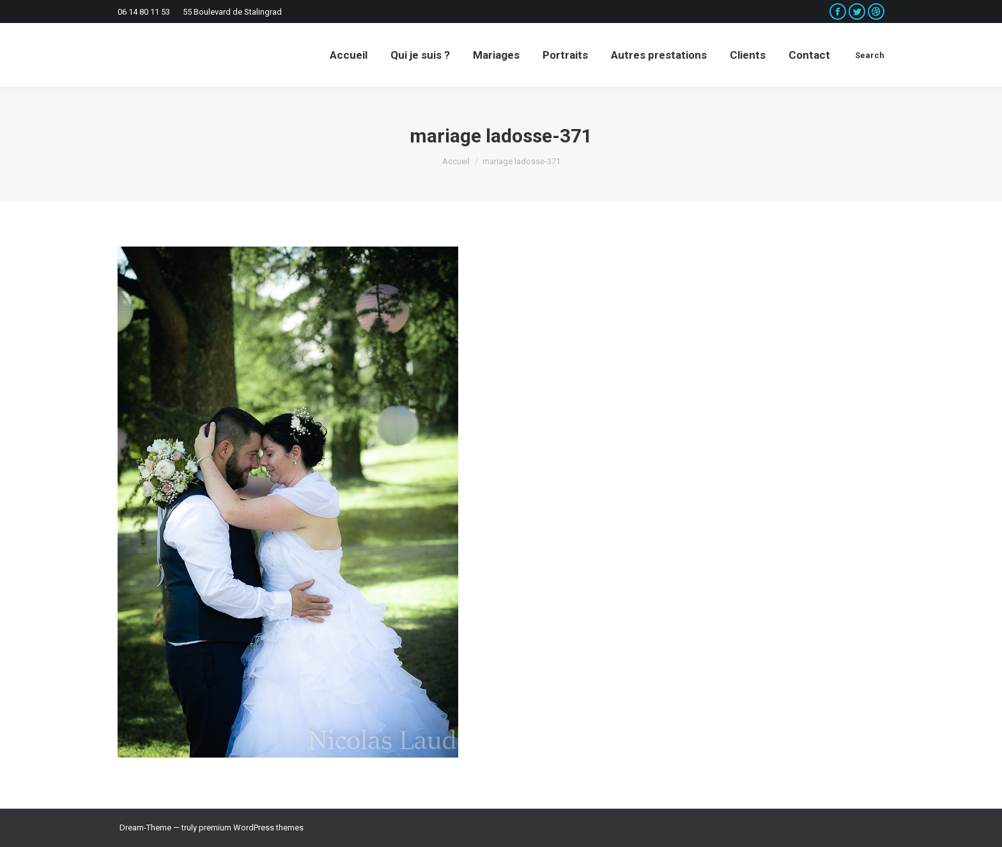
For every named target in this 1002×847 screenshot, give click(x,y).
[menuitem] (348, 54)
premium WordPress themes (251, 827)
